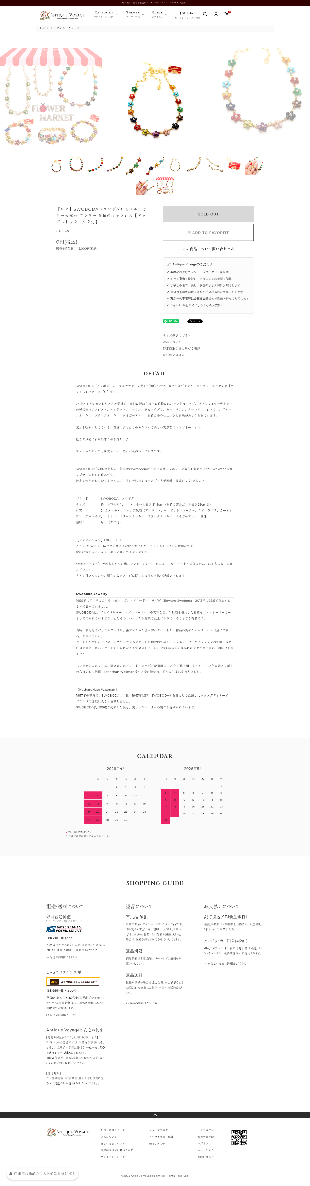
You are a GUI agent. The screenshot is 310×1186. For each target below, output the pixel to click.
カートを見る (206, 1150)
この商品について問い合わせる (208, 249)
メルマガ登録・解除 (161, 1136)
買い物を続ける (174, 355)
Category (104, 15)
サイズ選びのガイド (177, 335)
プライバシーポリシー (114, 1157)
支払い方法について (113, 1143)
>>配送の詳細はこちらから (61, 957)
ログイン (203, 1143)
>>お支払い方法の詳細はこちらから (225, 963)
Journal (187, 15)
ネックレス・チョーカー (67, 28)
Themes (133, 15)
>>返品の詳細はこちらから (141, 1003)
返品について (172, 342)
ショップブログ (158, 1130)
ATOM (161, 1143)
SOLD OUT (208, 214)
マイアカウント (207, 1130)
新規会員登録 (206, 1136)
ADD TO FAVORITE (208, 233)
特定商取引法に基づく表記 (181, 348)
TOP (41, 28)
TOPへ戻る (155, 1115)
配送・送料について (113, 1130)
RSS (152, 1143)
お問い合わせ (206, 1157)
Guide (157, 15)
